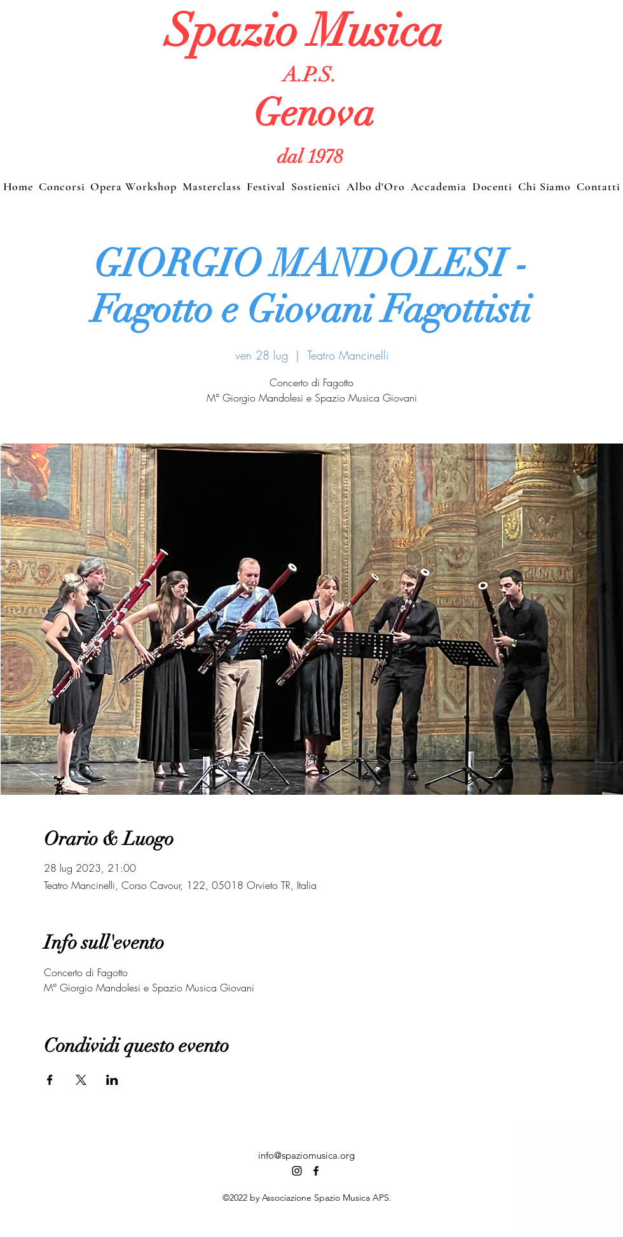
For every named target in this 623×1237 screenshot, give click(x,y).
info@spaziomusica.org (306, 1155)
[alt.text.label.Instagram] (297, 1170)
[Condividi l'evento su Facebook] (50, 1080)
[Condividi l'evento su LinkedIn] (112, 1080)
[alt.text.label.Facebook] (316, 1170)
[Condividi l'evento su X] (81, 1080)
